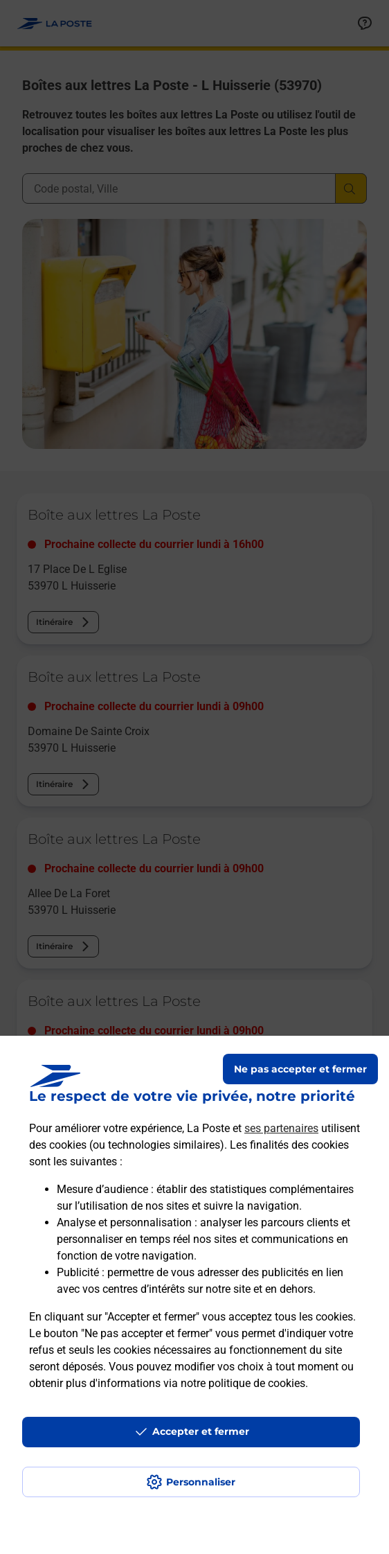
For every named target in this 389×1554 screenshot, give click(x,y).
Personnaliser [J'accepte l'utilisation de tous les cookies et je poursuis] (200, 1482)
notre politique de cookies (243, 1383)
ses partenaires (281, 1128)
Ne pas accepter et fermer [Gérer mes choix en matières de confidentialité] (300, 1069)
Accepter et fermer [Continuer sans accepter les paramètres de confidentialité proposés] (200, 1431)
